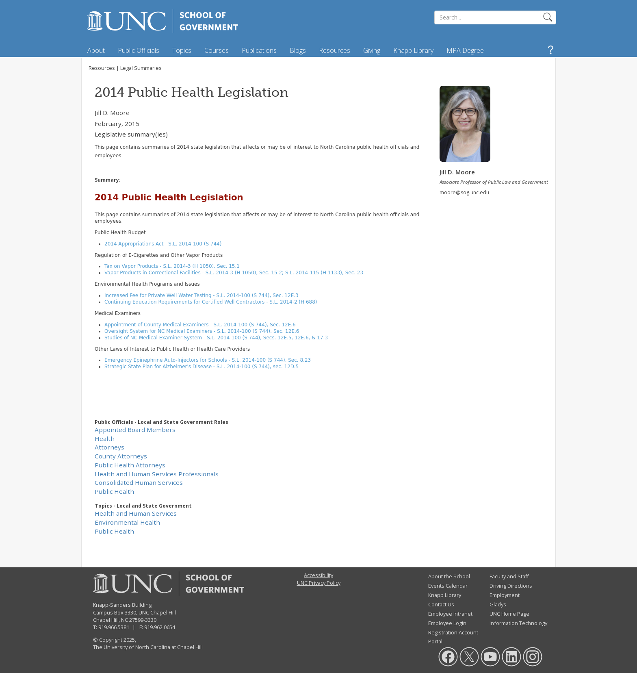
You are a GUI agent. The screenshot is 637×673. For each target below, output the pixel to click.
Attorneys (109, 447)
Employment (505, 595)
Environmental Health (127, 522)
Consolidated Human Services (139, 482)
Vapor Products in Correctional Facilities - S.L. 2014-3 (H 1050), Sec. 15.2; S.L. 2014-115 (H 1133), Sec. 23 (233, 273)
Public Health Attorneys (130, 465)
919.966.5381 (113, 627)
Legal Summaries (141, 68)
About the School (449, 576)
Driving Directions (511, 585)
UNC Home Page (509, 613)
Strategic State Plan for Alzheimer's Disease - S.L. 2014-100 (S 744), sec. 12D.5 (201, 366)
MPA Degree (465, 50)
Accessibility (318, 575)
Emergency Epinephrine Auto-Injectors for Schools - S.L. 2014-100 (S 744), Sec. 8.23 (207, 360)
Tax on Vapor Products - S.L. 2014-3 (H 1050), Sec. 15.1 (172, 266)
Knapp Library (413, 50)
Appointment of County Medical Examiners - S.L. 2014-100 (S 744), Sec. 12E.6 (200, 325)
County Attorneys (121, 456)
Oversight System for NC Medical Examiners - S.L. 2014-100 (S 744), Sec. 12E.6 (201, 331)
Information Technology (518, 623)
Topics (181, 50)
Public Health (114, 491)
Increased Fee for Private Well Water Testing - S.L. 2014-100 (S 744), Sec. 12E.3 (201, 295)
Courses (216, 50)
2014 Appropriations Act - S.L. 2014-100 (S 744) (162, 244)
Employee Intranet (450, 613)
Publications (259, 50)
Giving (371, 50)
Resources (334, 50)
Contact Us (441, 604)
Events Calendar (448, 585)
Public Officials (138, 50)
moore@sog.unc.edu (464, 192)
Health (105, 438)
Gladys (498, 604)
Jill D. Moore (112, 113)
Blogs (298, 50)
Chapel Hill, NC (110, 619)
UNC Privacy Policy (318, 582)
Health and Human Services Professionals (157, 474)
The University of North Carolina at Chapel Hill (148, 647)
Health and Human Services (136, 513)
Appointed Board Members (135, 430)
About (96, 50)
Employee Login (447, 623)
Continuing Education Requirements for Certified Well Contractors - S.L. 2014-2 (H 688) (210, 302)
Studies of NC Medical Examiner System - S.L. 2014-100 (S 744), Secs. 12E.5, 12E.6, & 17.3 (216, 338)
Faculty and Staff (509, 576)
